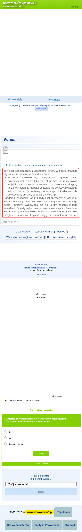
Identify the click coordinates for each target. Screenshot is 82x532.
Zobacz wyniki (41, 463)
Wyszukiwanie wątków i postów (24, 237)
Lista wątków (23, 231)
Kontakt (70, 525)
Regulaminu (66, 105)
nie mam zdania (13, 444)
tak (7, 437)
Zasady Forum (43, 231)
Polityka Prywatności (47, 525)
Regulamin (63, 512)
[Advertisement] (41, 52)
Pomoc (61, 231)
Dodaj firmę (41, 274)
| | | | (41, 234)
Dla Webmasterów (18, 525)
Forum (9, 139)
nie (7, 431)
